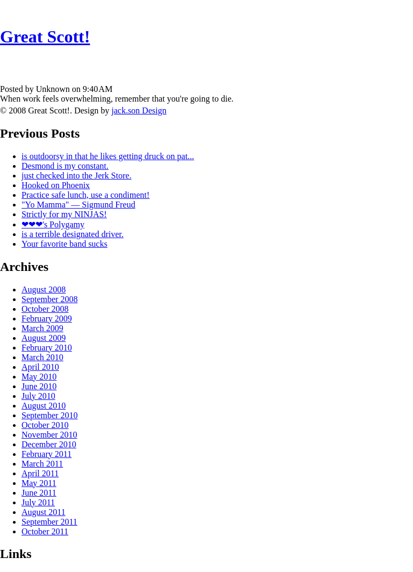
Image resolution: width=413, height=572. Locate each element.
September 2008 (49, 299)
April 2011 (40, 473)
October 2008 (45, 308)
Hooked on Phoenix (56, 185)
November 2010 (49, 434)
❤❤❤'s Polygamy (53, 224)
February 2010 (47, 347)
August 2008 (44, 289)
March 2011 (42, 463)
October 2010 (45, 425)
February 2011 (47, 454)
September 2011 (49, 521)
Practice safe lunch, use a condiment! (85, 194)
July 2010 (38, 396)
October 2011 (45, 531)
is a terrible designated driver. (73, 234)
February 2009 (47, 318)
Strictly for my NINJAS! (64, 214)
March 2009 (42, 328)
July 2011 (38, 502)
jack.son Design (138, 110)
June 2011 (39, 492)
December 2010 (49, 444)
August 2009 (44, 337)
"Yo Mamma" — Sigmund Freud (78, 204)
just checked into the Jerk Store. (76, 175)
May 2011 (39, 483)
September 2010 (49, 415)
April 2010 (40, 366)
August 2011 (44, 512)
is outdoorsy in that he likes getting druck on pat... (108, 156)
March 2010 (42, 357)
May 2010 (39, 376)
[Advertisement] (206, 62)
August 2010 (44, 405)
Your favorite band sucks (65, 243)
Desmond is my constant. (65, 165)
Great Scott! (45, 36)
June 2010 (39, 386)
